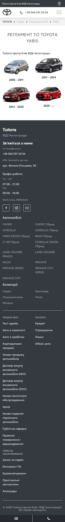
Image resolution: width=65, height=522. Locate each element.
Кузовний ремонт (14, 473)
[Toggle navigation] (59, 12)
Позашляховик (13, 297)
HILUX (7, 262)
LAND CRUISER (45, 252)
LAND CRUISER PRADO (12, 254)
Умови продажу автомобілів (13, 356)
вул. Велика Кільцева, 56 (19, 165)
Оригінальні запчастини (11, 482)
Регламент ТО (12, 466)
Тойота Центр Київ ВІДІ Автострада (21, 3)
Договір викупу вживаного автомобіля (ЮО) (15, 384)
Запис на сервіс (13, 460)
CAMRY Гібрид (44, 224)
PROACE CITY (11, 278)
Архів (6, 406)
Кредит (40, 323)
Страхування (44, 330)
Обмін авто (43, 343)
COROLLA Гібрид (46, 230)
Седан (7, 291)
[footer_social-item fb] (6, 207)
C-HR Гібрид (11, 242)
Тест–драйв (10, 323)
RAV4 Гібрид (43, 236)
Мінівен (8, 303)
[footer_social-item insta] (16, 207)
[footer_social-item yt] (26, 207)
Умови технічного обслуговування (15, 398)
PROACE (40, 262)
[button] (60, 3)
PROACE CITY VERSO (44, 270)
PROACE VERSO (13, 268)
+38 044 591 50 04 (14, 153)
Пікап (39, 297)
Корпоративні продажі (12, 345)
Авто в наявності (14, 330)
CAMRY (7, 224)
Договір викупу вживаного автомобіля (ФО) (14, 369)
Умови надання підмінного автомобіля (13, 417)
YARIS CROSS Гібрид (16, 236)
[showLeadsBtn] (16, 518)
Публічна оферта (14, 428)
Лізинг (39, 337)
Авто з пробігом (13, 337)
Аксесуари (10, 491)
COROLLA (9, 230)
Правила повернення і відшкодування (13, 439)
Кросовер (42, 291)
